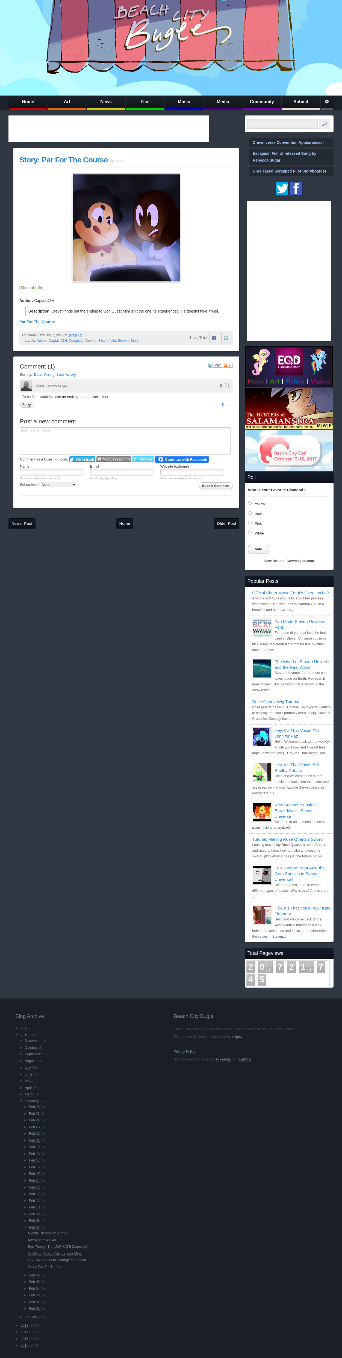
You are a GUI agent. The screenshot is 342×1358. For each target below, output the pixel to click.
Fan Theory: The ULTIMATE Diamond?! (58, 1247)
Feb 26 (34, 1114)
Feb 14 (34, 1180)
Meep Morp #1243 (42, 1240)
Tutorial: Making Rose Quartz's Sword (287, 839)
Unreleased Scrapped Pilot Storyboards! (289, 171)
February (32, 1101)
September (33, 1054)
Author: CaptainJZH (52, 341)
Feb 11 (34, 1201)
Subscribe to (48, 485)
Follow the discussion (228, 365)
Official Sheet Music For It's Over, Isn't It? (290, 592)
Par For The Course (37, 322)
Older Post (226, 523)
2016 (24, 1339)
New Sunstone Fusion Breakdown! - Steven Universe (295, 811)
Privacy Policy (184, 1052)
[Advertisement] (108, 128)
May (28, 1081)
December (33, 1041)
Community (262, 101)
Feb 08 (34, 1221)
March (29, 1094)
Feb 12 (34, 1194)
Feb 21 (34, 1140)
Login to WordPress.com (113, 459)
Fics (145, 101)
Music (184, 101)
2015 (24, 1345)
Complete (76, 341)
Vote (258, 549)
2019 (24, 1035)
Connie (91, 341)
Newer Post (21, 523)
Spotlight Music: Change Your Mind (55, 1253)
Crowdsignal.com (300, 561)
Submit (301, 101)
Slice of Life (107, 341)
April (28, 1088)
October (31, 1048)
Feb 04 (34, 1289)
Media (223, 101)
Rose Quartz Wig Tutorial (275, 701)
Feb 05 (34, 1282)
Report (227, 405)
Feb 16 (34, 1167)
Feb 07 (34, 1227)
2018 (24, 1325)
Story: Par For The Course (63, 160)
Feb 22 (34, 1134)
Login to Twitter (143, 459)
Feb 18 (34, 1154)
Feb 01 (34, 1309)
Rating (49, 375)
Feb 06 (34, 1275)
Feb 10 (34, 1207)
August (30, 1061)
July (28, 1067)
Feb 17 (34, 1160)
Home (28, 101)
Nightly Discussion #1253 (47, 1233)
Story (134, 341)
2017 (24, 1332)
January (31, 1317)
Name (25, 466)
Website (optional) (174, 466)
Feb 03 (34, 1295)
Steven (123, 341)
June (28, 1074)
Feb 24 (34, 1120)
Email (94, 466)
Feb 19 (34, 1147)
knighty (237, 1037)
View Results (274, 561)
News (106, 101)
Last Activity (66, 375)
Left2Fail (245, 1059)
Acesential (223, 1059)
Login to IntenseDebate (82, 459)
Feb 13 (34, 1187)
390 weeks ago (56, 386)
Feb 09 (34, 1214)
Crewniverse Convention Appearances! (288, 142)
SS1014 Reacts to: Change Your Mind (57, 1260)
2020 (24, 1028)
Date (38, 375)
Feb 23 (34, 1127)
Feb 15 (34, 1174)
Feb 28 (34, 1107)
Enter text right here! (125, 441)
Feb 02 (34, 1302)
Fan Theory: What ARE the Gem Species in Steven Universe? (300, 874)
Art (67, 101)
